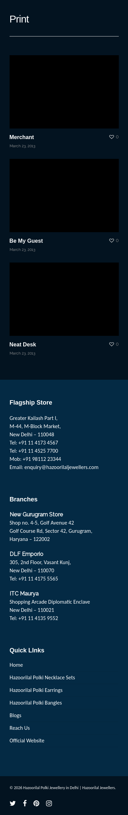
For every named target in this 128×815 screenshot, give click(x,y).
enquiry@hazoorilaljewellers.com (62, 467)
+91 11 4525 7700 (38, 451)
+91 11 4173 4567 (38, 442)
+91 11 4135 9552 (38, 618)
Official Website (27, 740)
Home (16, 665)
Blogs (16, 715)
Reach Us (20, 728)
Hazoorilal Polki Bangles (36, 702)
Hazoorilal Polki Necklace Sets (42, 677)
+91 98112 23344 (42, 459)
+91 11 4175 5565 (38, 578)
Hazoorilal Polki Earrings (36, 690)
